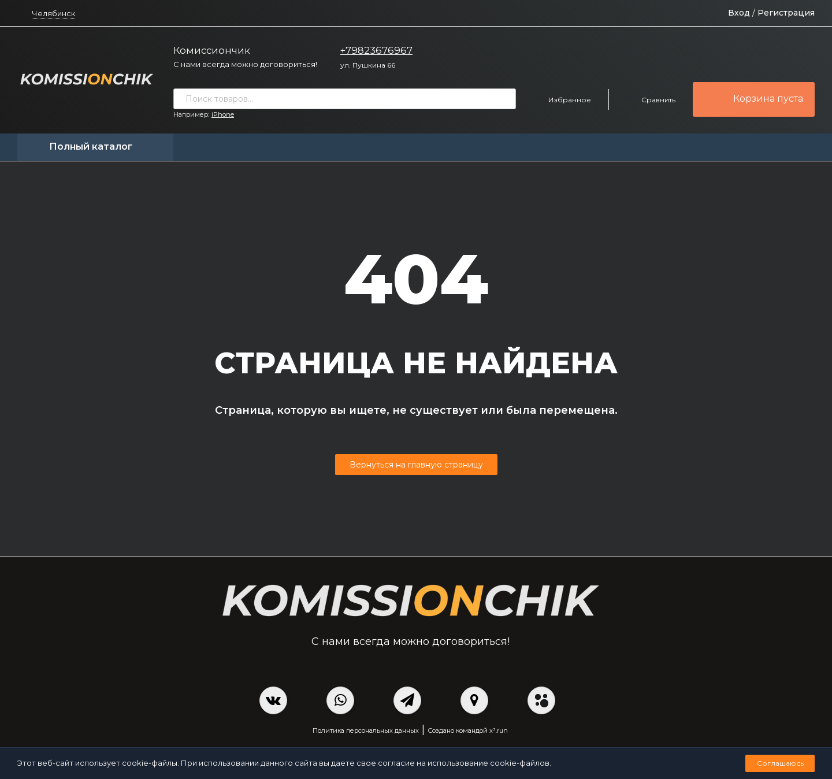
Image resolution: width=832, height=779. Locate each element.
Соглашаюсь (780, 763)
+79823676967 (376, 50)
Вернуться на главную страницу (416, 464)
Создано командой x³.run (468, 730)
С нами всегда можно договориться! (245, 64)
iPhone (222, 114)
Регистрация (786, 13)
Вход (739, 13)
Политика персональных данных (366, 730)
